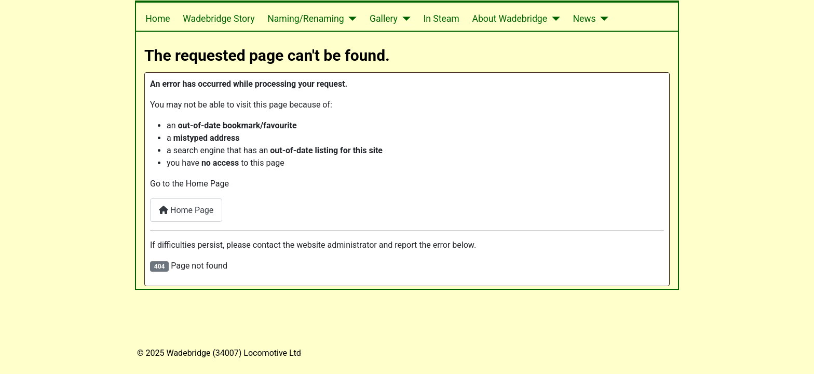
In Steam (441, 19)
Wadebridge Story (218, 19)
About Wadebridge (509, 19)
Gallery (384, 19)
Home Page (186, 210)
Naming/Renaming (305, 19)
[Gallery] (404, 18)
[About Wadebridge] (553, 18)
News (584, 19)
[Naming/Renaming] (350, 18)
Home (157, 19)
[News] (602, 18)
